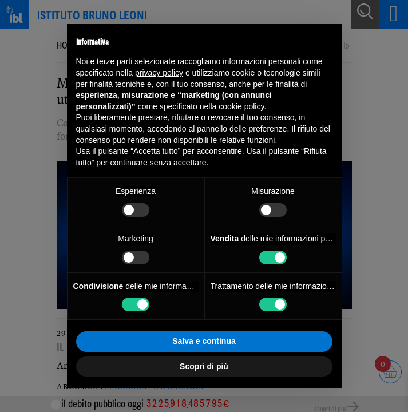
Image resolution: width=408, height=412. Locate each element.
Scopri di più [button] (204, 366)
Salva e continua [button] (203, 341)
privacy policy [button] (159, 72)
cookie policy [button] (241, 106)
